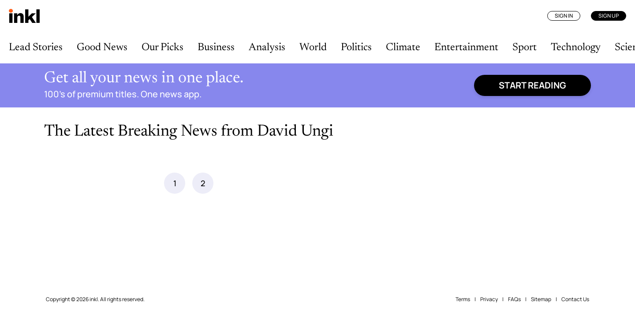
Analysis (267, 47)
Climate (403, 47)
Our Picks (162, 47)
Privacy (489, 299)
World (313, 47)
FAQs (514, 299)
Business (216, 47)
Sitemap (541, 299)
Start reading (532, 85)
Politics (356, 47)
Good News (102, 47)
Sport (524, 47)
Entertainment (466, 47)
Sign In (564, 15)
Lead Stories (36, 47)
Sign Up (608, 15)
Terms (463, 299)
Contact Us (575, 299)
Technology (576, 47)
